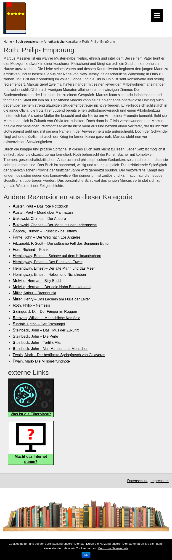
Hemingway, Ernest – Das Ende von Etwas (47, 262)
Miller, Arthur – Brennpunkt (34, 293)
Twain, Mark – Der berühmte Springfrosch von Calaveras (59, 355)
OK (86, 554)
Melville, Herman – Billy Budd (37, 281)
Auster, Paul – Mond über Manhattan (43, 212)
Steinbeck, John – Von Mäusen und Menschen (50, 349)
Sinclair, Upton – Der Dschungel (39, 324)
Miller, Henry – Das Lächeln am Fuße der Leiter (51, 299)
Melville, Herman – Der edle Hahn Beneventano (51, 287)
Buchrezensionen (28, 41)
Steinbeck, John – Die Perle (35, 336)
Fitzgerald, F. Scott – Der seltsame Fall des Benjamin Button (62, 243)
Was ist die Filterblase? (31, 414)
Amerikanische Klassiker (61, 41)
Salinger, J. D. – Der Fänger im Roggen (45, 311)
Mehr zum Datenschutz (113, 548)
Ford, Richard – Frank (30, 250)
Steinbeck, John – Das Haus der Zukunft (46, 330)
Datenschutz (137, 481)
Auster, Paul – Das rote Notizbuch (40, 206)
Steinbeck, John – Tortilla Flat (37, 342)
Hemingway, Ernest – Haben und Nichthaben (49, 274)
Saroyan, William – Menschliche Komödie (46, 318)
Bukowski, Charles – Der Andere (39, 219)
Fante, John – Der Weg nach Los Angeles (47, 237)
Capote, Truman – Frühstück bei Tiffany (45, 231)
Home (7, 41)
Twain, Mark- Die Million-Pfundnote (41, 361)
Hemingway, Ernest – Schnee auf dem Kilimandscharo (57, 256)
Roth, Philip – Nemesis (31, 305)
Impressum (160, 481)
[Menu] (157, 15)
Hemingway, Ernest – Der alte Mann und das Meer (54, 268)
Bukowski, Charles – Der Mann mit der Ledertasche (55, 225)
